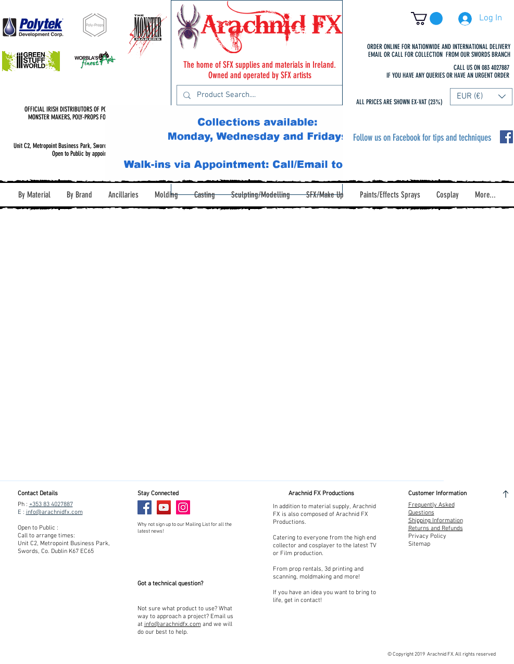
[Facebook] (144, 507)
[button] (427, 18)
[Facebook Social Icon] (506, 136)
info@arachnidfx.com (54, 512)
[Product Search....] (258, 95)
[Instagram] (183, 507)
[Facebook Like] (215, 507)
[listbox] (481, 96)
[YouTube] (164, 507)
